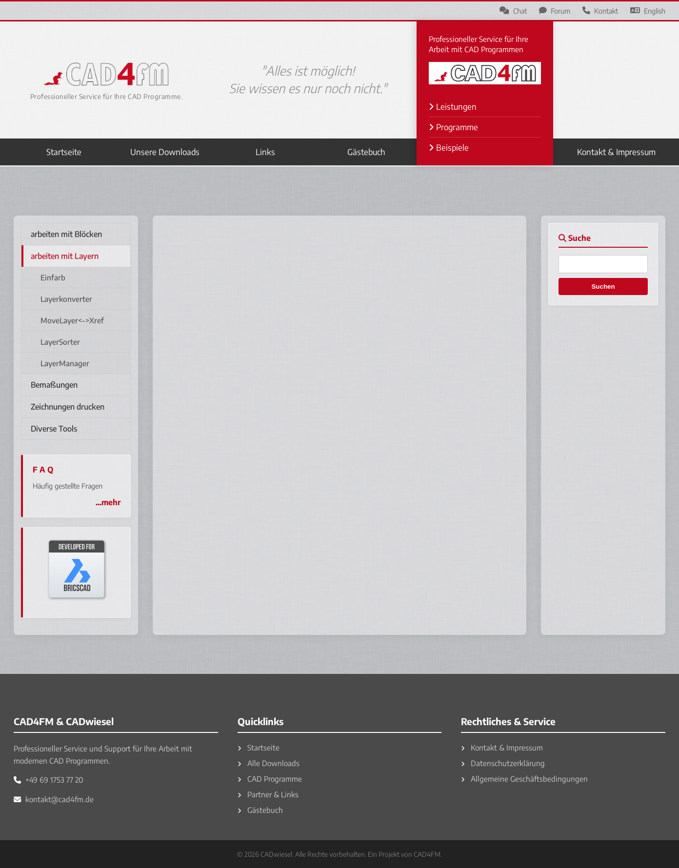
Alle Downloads (269, 763)
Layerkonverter (66, 298)
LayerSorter (60, 341)
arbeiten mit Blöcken (66, 234)
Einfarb (52, 277)
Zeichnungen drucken (67, 407)
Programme (453, 127)
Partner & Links (268, 794)
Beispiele (449, 147)
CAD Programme (270, 778)
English (647, 10)
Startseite (63, 152)
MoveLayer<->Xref (72, 320)
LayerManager (64, 363)
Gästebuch (366, 152)
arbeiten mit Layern (65, 256)
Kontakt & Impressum (616, 152)
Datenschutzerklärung (503, 763)
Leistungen (453, 106)
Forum (554, 10)
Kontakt (600, 10)
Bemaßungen (54, 385)
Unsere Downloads (165, 152)
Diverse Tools (54, 429)
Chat (513, 10)
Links (265, 152)
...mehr (108, 502)
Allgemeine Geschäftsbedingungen (524, 778)
